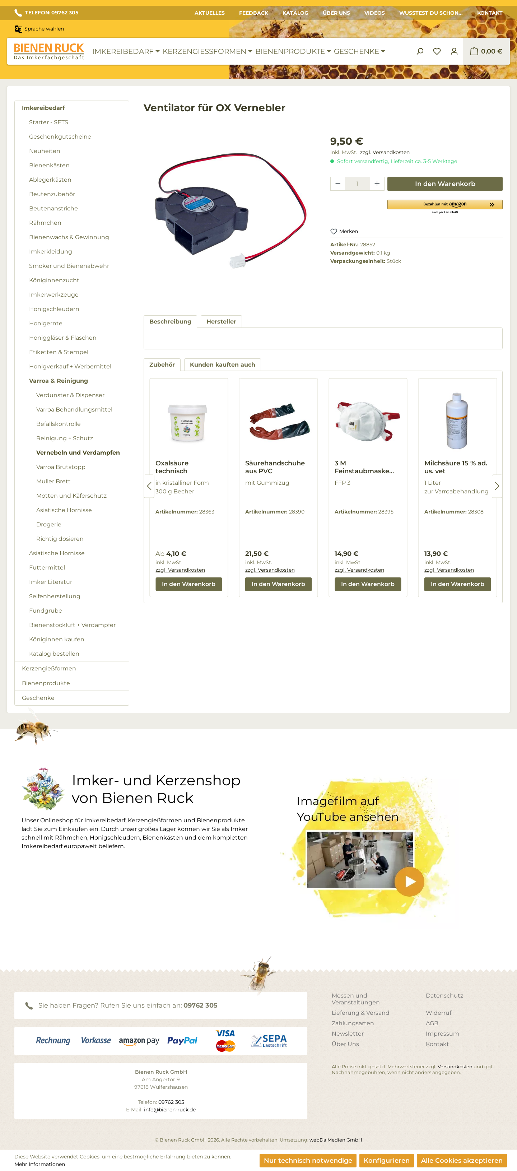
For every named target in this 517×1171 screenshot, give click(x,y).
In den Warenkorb (445, 184)
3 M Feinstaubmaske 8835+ (362, 467)
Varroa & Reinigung (58, 380)
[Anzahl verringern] (337, 184)
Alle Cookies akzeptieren (462, 1161)
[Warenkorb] (486, 51)
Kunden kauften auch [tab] (222, 364)
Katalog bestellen (54, 653)
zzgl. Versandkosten (385, 152)
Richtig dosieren (60, 538)
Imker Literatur (50, 581)
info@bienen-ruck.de (170, 1109)
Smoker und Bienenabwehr (69, 265)
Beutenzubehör (52, 194)
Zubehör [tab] (162, 364)
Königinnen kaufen (56, 639)
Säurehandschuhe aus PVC (275, 467)
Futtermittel (47, 567)
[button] (445, 206)
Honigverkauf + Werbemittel (70, 366)
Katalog (295, 13)
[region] (229, 218)
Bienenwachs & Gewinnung (69, 237)
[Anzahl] (357, 184)
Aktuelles (210, 13)
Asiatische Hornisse (64, 510)
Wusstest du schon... (431, 13)
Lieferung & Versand (361, 1012)
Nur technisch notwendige (308, 1161)
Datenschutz (444, 995)
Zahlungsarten (353, 1023)
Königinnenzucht (54, 280)
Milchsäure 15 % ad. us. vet (455, 467)
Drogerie (48, 524)
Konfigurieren (387, 1161)
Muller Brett (53, 481)
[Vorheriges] (149, 486)
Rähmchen (45, 222)
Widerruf (438, 1012)
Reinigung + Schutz (64, 438)
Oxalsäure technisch (171, 467)
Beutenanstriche (53, 208)
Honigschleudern (54, 309)
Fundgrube (45, 610)
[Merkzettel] (437, 51)
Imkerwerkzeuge (54, 294)
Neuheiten (44, 151)
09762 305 (200, 1005)
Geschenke (38, 697)
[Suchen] (419, 51)
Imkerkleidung (50, 251)
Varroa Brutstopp (60, 467)
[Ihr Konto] (454, 51)
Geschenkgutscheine (60, 136)
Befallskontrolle (58, 423)
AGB (432, 1023)
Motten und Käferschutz (71, 495)
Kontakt (490, 13)
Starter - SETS (48, 122)
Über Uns (336, 13)
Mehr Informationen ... (42, 1164)
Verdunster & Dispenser (70, 395)
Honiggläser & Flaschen (63, 337)
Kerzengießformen (49, 668)
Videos (374, 13)
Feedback (253, 13)
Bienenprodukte (46, 683)
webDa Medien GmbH (335, 1140)
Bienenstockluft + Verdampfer (72, 625)
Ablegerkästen (50, 179)
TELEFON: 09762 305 (46, 13)
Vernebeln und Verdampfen (78, 452)
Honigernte (45, 323)
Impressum (442, 1033)
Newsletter (348, 1033)
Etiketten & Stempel (58, 352)
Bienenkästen (49, 165)
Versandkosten (455, 1066)
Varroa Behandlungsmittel (74, 409)
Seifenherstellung (54, 596)
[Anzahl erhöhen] (377, 184)
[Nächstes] (497, 486)
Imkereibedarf (43, 107)
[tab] (170, 321)
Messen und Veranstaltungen (356, 999)
